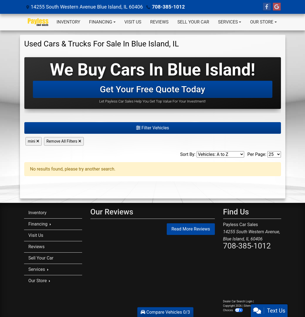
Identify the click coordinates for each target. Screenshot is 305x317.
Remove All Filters (63, 141)
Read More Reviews (190, 229)
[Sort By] (220, 154)
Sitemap (249, 305)
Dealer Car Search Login (238, 301)
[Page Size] (274, 154)
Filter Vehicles (152, 127)
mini (33, 141)
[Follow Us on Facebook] (267, 7)
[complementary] (288, 300)
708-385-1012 (168, 7)
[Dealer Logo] (38, 22)
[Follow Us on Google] (277, 7)
